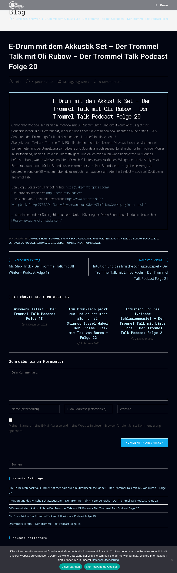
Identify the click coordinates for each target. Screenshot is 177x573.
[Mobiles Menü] (162, 5)
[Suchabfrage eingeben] (88, 464)
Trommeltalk (92, 242)
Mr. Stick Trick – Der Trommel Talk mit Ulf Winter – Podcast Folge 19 (52, 516)
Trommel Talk (73, 242)
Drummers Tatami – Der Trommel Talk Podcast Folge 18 (34, 314)
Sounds (58, 242)
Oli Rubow (135, 238)
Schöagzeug (44, 242)
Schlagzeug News (76, 82)
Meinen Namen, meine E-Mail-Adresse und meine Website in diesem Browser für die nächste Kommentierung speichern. (85, 428)
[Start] (10, 19)
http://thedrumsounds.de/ (64, 193)
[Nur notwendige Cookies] (172, 559)
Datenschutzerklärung (105, 560)
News (124, 238)
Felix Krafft (111, 238)
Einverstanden (70, 566)
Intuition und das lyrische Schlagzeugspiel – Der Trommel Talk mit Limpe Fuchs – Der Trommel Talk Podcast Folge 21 (143, 321)
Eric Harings (95, 238)
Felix (17, 82)
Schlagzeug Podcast (22, 242)
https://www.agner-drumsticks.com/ (36, 220)
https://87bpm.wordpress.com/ (87, 187)
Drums (33, 238)
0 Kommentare (110, 82)
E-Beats (43, 238)
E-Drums (54, 238)
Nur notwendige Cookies (102, 566)
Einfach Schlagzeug (73, 238)
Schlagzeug (150, 238)
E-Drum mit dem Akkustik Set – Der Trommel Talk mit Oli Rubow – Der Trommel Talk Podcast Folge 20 (107, 19)
